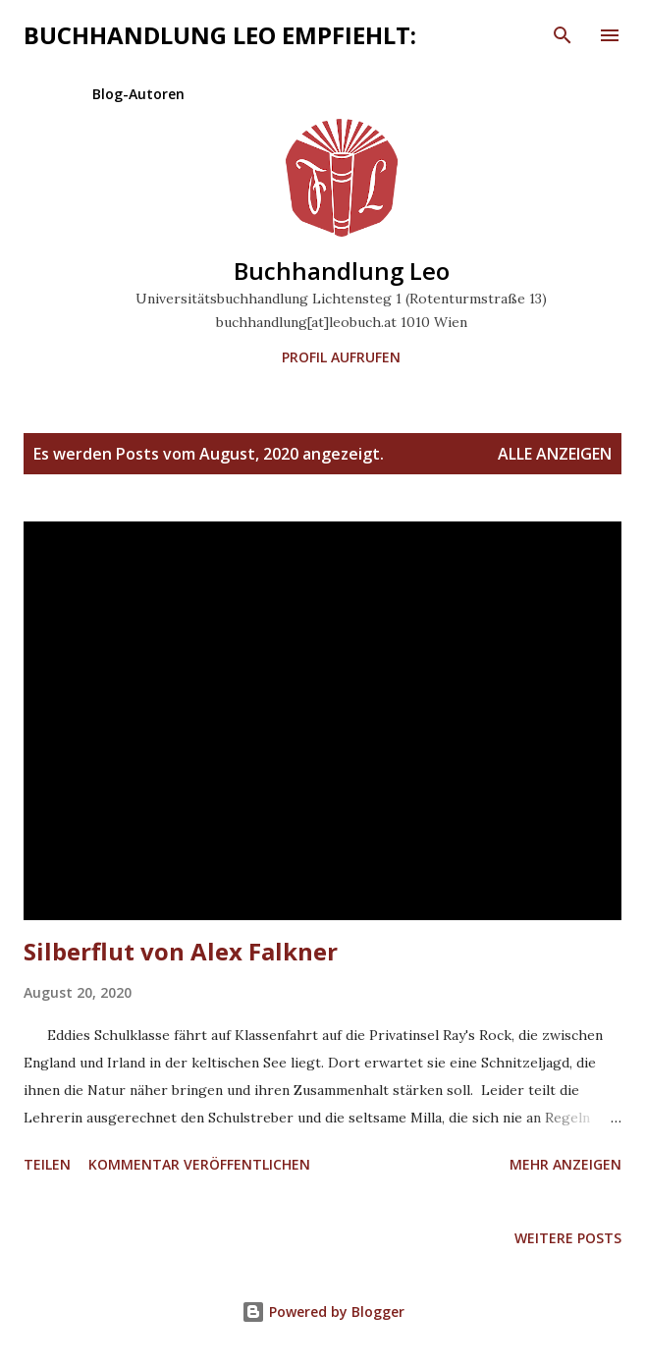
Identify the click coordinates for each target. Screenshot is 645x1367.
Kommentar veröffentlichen (199, 1164)
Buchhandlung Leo (342, 270)
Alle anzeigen (555, 454)
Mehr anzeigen (565, 1164)
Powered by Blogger (323, 1311)
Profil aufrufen (341, 357)
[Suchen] (562, 35)
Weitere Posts (567, 1238)
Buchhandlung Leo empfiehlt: (220, 35)
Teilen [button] (47, 1164)
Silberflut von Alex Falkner (181, 951)
